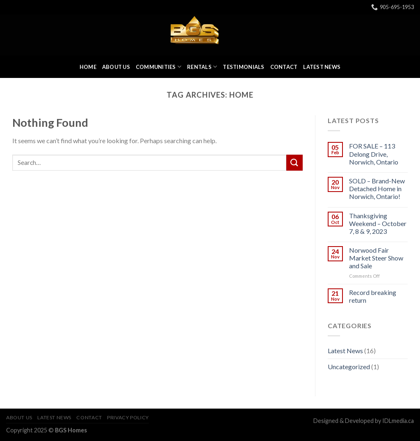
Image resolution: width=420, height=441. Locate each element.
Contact (284, 67)
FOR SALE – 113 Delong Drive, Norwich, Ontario (373, 153)
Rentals (202, 67)
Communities (158, 67)
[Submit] (294, 163)
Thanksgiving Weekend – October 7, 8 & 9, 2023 (377, 223)
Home (88, 67)
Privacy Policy (128, 417)
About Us (116, 67)
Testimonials (243, 67)
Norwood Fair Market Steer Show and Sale (376, 258)
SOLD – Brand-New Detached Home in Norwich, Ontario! (377, 188)
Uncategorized (349, 366)
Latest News (321, 67)
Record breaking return (372, 296)
